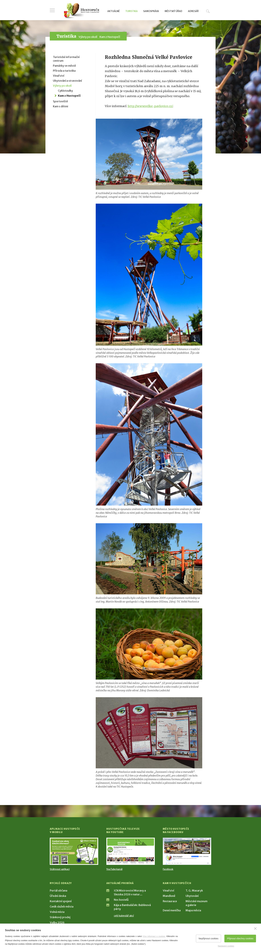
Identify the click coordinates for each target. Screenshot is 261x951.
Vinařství (58, 75)
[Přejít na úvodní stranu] (81, 11)
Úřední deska (58, 896)
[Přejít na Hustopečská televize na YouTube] (130, 851)
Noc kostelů (121, 899)
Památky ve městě (64, 65)
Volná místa (57, 912)
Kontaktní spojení (61, 901)
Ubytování (192, 896)
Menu (52, 10)
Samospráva (151, 11)
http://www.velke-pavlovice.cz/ (150, 106)
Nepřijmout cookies (208, 938)
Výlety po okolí (88, 36)
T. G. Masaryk (194, 890)
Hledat (208, 11)
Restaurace (170, 901)
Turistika (131, 11)
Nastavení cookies (226, 946)
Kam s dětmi (60, 106)
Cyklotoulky (65, 90)
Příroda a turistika (64, 70)
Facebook (168, 869)
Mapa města (193, 910)
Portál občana (58, 890)
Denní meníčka (172, 910)
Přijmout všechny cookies (240, 938)
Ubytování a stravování (67, 80)
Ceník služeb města (61, 906)
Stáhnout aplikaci (60, 869)
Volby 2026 (57, 922)
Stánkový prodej (60, 917)
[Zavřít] (255, 928)
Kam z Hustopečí (110, 36)
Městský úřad (173, 11)
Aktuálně (113, 11)
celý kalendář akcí (124, 915)
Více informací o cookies (154, 936)
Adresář (193, 11)
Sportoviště (60, 101)
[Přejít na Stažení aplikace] (74, 851)
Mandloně (169, 896)
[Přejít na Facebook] (187, 851)
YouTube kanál (114, 869)
